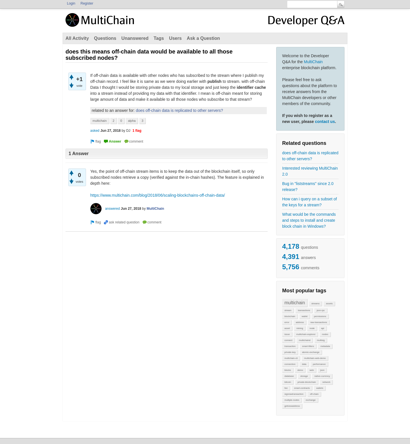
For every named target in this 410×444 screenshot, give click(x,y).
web (311, 370)
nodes (325, 334)
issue (287, 334)
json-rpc (321, 310)
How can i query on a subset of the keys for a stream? (309, 202)
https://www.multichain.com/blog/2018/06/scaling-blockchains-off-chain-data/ (157, 195)
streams (315, 303)
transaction (290, 346)
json (322, 370)
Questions (105, 38)
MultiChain (313, 61)
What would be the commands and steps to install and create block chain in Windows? (309, 220)
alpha (132, 120)
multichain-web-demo (315, 358)
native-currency (322, 376)
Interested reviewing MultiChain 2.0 (310, 171)
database (289, 376)
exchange (311, 400)
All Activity (77, 38)
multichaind (304, 340)
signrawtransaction (294, 394)
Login (71, 3)
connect (288, 340)
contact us (325, 121)
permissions (320, 316)
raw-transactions (318, 322)
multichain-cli (291, 358)
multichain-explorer (305, 334)
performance (319, 364)
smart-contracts (302, 388)
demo (300, 370)
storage (304, 376)
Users (175, 38)
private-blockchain (307, 382)
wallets (319, 388)
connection (290, 364)
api (322, 328)
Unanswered (134, 38)
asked (94, 131)
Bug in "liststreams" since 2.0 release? (307, 186)
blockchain (289, 316)
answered (112, 209)
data (304, 364)
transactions (304, 310)
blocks (287, 370)
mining (299, 328)
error (286, 322)
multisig (321, 340)
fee (286, 388)
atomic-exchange (310, 352)
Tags (158, 38)
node (312, 328)
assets (329, 303)
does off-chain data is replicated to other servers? (310, 156)
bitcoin (287, 382)
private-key (290, 352)
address (300, 322)
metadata (325, 346)
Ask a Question (203, 38)
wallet (305, 316)
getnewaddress (292, 406)
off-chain (314, 394)
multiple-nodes (291, 400)
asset (287, 328)
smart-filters (308, 346)
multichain (294, 302)
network (326, 382)
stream (287, 310)
